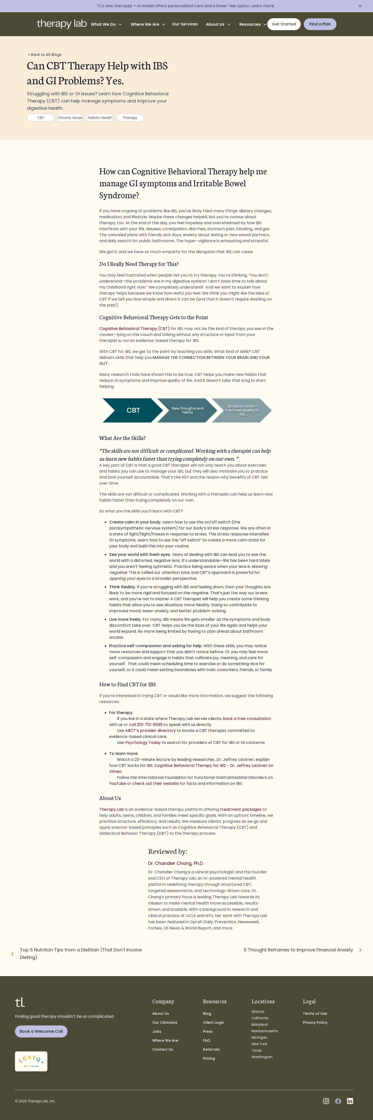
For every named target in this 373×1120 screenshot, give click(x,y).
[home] (62, 24)
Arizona (258, 1011)
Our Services (185, 24)
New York (259, 1043)
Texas (257, 1050)
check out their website (155, 783)
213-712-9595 (150, 724)
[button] (107, 24)
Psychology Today (143, 742)
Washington (262, 1056)
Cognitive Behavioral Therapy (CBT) (134, 328)
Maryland (260, 1024)
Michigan (259, 1037)
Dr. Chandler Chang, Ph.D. (175, 863)
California (260, 1018)
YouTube (117, 783)
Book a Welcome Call (41, 1031)
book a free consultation (247, 718)
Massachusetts (265, 1030)
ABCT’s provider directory (150, 730)
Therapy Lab (111, 809)
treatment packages (241, 809)
